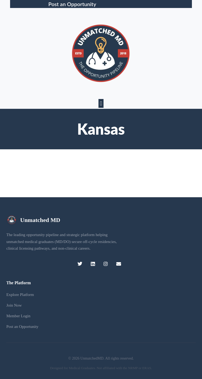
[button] (101, 103)
